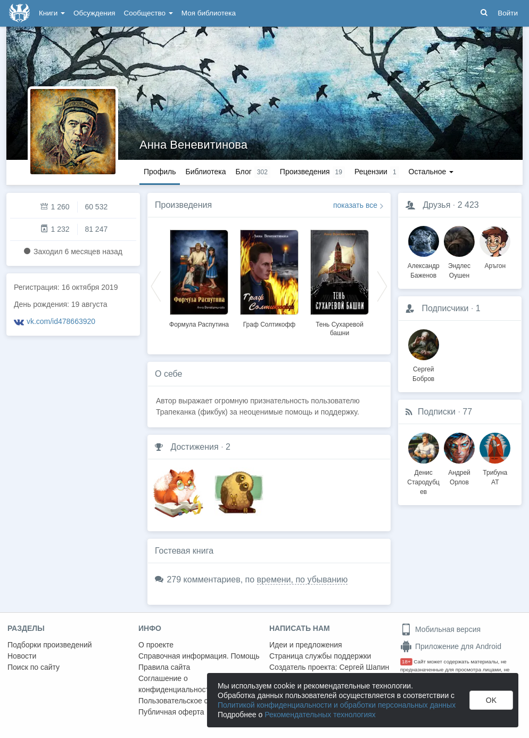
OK (491, 700)
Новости (21, 656)
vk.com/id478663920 (61, 321)
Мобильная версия (440, 629)
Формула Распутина (199, 324)
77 (467, 411)
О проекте (155, 644)
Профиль (160, 171)
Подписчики (444, 308)
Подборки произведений (49, 644)
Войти (508, 13)
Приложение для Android (450, 646)
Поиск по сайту (33, 667)
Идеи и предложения (305, 644)
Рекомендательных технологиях (320, 714)
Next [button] (382, 285)
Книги (52, 13)
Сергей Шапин (364, 667)
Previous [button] (156, 285)
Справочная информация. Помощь (199, 656)
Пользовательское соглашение (192, 700)
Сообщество (148, 13)
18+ (406, 661)
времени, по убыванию (302, 579)
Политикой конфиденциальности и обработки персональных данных (337, 705)
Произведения (183, 204)
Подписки (437, 411)
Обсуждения (94, 13)
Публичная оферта (171, 712)
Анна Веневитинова (193, 144)
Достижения (194, 446)
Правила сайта (164, 667)
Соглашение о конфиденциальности (175, 684)
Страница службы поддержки (320, 656)
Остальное (431, 171)
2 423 (468, 204)
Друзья (436, 204)
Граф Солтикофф (269, 324)
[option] (199, 277)
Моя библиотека (208, 13)
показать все (355, 205)
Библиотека (205, 171)
